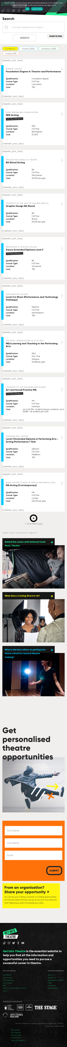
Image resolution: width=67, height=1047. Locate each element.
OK (27, 9)
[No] (64, 6)
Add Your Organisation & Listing (14, 988)
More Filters (55, 36)
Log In (5, 991)
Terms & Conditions (18, 1040)
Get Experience (8, 980)
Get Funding (7, 983)
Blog (4, 985)
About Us (51, 975)
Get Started (7, 975)
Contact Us (52, 985)
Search (24, 37)
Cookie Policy (16, 1038)
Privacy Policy (16, 1035)
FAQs (50, 983)
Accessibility (15, 1030)
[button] (10, 48)
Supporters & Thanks (56, 980)
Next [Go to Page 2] (34, 517)
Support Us (52, 978)
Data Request (16, 1032)
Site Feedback (53, 988)
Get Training (7, 978)
